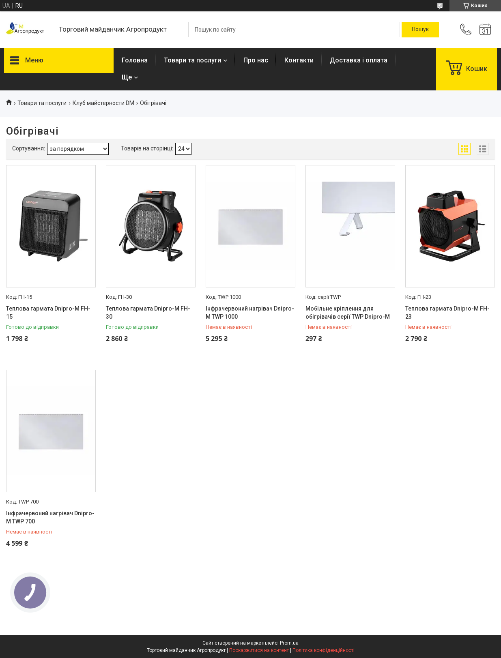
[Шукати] (420, 29)
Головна (135, 60)
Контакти (299, 60)
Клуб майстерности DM (103, 103)
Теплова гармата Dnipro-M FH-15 (48, 312)
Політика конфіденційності (323, 650)
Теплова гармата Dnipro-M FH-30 (148, 312)
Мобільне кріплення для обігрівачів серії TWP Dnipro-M (347, 312)
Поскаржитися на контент (259, 650)
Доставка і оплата (358, 60)
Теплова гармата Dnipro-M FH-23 (447, 312)
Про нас (255, 60)
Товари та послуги (192, 60)
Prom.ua (289, 643)
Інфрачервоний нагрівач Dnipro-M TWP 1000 (250, 312)
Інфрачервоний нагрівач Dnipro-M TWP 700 (50, 517)
